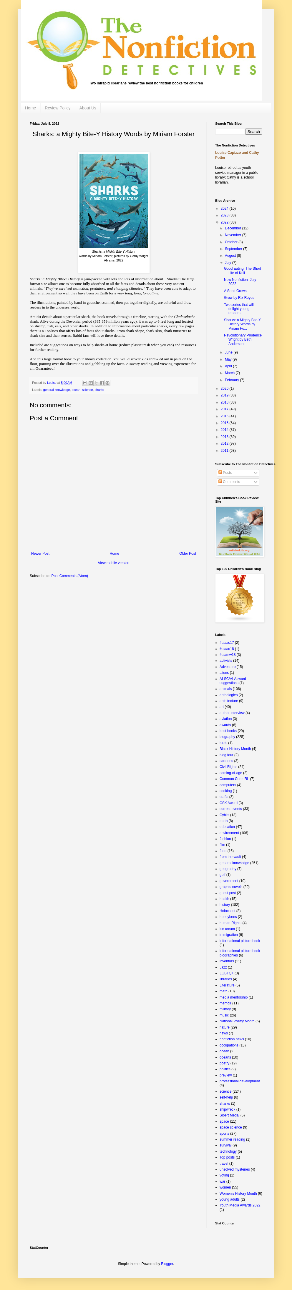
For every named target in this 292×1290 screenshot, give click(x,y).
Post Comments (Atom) (69, 576)
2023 (225, 215)
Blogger (167, 1264)
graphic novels (231, 887)
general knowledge (56, 389)
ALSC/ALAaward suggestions (233, 681)
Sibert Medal (229, 1115)
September (234, 249)
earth (224, 821)
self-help (226, 1097)
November (233, 235)
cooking (226, 791)
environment (229, 833)
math (224, 991)
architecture (229, 701)
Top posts (227, 1157)
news (224, 1033)
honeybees (228, 917)
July (228, 263)
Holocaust (227, 911)
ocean (76, 389)
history (225, 905)
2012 (225, 443)
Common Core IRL (234, 779)
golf (222, 875)
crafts (224, 797)
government (229, 881)
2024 (225, 208)
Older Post (187, 553)
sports (224, 1133)
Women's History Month (238, 1193)
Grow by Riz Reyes (239, 298)
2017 (225, 409)
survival (226, 1145)
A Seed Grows (235, 291)
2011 (225, 451)
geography (228, 869)
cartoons (226, 761)
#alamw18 (228, 655)
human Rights (230, 923)
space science (231, 1127)
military (225, 1009)
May (229, 359)
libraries (226, 979)
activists (226, 661)
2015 (225, 423)
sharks (99, 389)
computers (228, 785)
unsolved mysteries (235, 1169)
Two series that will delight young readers (239, 309)
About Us (88, 108)
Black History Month (235, 749)
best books (228, 731)
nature (225, 1027)
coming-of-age (231, 773)
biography (227, 737)
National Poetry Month (237, 1021)
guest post (228, 893)
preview (226, 1075)
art (222, 707)
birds (223, 743)
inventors (227, 961)
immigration (229, 935)
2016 (225, 416)
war (222, 1181)
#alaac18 (227, 649)
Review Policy (57, 108)
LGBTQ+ (227, 973)
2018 (225, 402)
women (225, 1187)
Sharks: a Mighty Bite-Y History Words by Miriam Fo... (242, 324)
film (222, 845)
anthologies (229, 695)
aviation (226, 719)
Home (30, 108)
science (87, 389)
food (223, 851)
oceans (225, 1057)
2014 (225, 430)
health (224, 899)
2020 (225, 388)
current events (231, 809)
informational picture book (240, 941)
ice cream (227, 929)
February (232, 380)
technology (228, 1151)
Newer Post (40, 553)
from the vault (230, 857)
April (229, 366)
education (227, 827)
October (231, 242)
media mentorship (234, 997)
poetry (224, 1063)
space (224, 1121)
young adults (230, 1199)
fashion (225, 839)
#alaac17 (227, 643)
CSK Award (229, 803)
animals (226, 689)
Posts (225, 473)
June (229, 352)
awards (225, 725)
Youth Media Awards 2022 (240, 1205)
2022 (225, 222)
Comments (229, 482)
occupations (229, 1045)
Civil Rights (228, 767)
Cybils (224, 815)
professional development (240, 1081)
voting (224, 1175)
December (233, 228)
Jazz (223, 967)
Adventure (228, 667)
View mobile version (114, 563)
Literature (227, 985)
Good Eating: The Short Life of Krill (242, 270)
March (230, 373)
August (231, 256)
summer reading (232, 1139)
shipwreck (227, 1109)
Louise (52, 382)
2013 (225, 437)
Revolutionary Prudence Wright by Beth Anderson (243, 339)
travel (224, 1163)
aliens (224, 673)
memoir (225, 1003)
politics (225, 1069)
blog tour (226, 755)
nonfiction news (232, 1039)
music (224, 1015)
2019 (225, 395)
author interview (232, 713)
